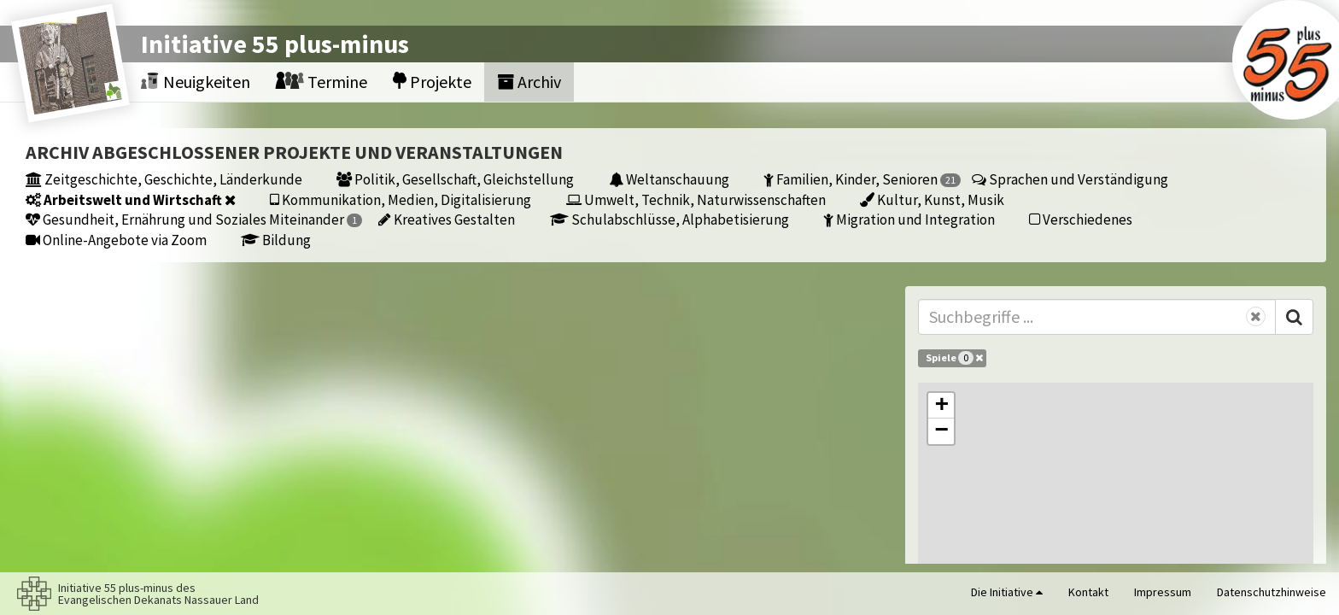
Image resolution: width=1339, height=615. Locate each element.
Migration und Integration (909, 219)
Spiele (954, 358)
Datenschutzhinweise (1271, 592)
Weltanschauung (669, 179)
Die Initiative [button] (1007, 592)
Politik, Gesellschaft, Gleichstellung (455, 179)
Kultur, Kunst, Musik (932, 199)
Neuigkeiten (195, 81)
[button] (941, 406)
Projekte (432, 81)
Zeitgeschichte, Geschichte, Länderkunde (164, 179)
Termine (321, 81)
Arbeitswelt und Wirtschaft (131, 199)
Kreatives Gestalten (446, 219)
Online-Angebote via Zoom (116, 240)
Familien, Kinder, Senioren (862, 179)
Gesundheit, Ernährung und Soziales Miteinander (194, 219)
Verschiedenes (1080, 219)
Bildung (276, 240)
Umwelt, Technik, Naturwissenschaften (696, 199)
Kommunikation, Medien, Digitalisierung (400, 199)
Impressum (1162, 592)
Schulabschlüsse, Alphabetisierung (669, 219)
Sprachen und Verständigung (1070, 179)
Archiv (529, 81)
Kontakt (1088, 592)
